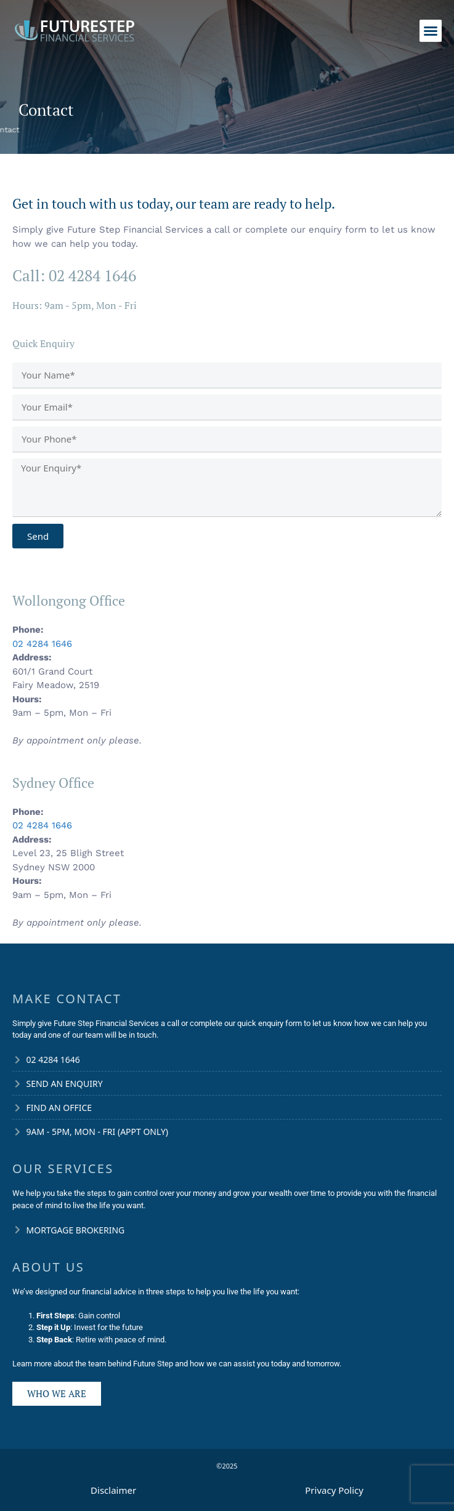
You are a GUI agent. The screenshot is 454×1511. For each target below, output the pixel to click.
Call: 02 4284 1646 (74, 275)
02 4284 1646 (42, 643)
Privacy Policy (334, 1490)
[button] (431, 31)
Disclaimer (113, 1490)
